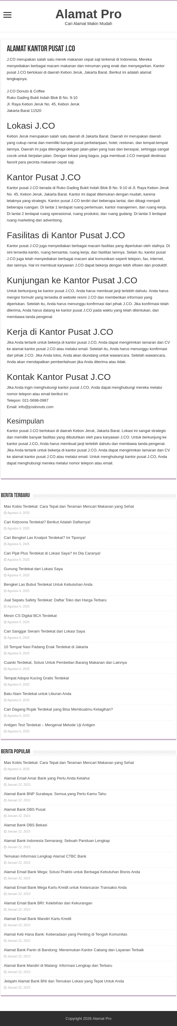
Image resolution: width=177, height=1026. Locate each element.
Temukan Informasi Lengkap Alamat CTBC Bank (45, 856)
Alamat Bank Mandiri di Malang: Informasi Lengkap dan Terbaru (58, 965)
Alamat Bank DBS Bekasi (25, 825)
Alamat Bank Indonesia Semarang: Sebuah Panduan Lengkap (57, 840)
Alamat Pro (88, 14)
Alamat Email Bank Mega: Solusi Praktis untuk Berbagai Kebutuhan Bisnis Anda (72, 872)
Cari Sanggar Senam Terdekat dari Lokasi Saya (44, 631)
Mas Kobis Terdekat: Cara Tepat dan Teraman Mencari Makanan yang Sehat (69, 506)
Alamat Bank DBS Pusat (25, 809)
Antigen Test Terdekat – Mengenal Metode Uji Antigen (49, 725)
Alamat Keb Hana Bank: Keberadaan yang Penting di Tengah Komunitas (65, 934)
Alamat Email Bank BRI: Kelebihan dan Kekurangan (48, 903)
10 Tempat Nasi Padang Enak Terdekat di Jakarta (46, 647)
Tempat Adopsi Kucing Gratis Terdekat (36, 678)
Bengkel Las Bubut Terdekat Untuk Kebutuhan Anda (48, 584)
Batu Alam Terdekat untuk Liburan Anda (37, 693)
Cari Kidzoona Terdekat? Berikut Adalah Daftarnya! (47, 522)
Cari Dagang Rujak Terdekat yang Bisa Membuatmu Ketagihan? (58, 709)
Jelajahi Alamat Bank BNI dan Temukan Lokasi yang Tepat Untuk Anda (64, 981)
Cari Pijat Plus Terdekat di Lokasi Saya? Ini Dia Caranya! (52, 553)
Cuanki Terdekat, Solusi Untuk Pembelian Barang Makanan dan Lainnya (65, 662)
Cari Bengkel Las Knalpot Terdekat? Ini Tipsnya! (45, 537)
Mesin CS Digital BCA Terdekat (30, 615)
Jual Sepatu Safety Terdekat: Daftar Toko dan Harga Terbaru (55, 600)
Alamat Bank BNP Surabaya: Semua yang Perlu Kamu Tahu (55, 794)
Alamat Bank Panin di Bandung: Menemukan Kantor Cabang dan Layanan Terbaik (74, 950)
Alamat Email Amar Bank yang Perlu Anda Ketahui (47, 778)
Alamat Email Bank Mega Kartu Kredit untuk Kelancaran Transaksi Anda (65, 887)
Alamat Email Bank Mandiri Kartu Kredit (37, 918)
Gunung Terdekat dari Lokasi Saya (33, 569)
